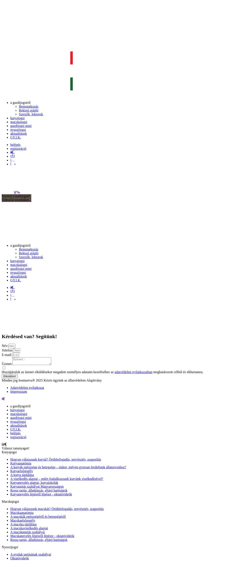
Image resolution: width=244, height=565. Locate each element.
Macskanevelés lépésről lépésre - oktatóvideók (42, 537)
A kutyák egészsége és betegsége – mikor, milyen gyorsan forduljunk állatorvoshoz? (68, 468)
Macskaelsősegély (22, 522)
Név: (5, 346)
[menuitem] (20, 102)
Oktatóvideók (19, 559)
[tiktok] (13, 164)
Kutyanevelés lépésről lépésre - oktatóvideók (41, 495)
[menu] (17, 192)
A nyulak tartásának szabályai (30, 555)
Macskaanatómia (21, 514)
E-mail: (7, 355)
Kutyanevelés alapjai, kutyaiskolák (34, 484)
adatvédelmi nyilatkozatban (133, 373)
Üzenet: (7, 365)
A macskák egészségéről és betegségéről (38, 518)
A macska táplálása (23, 525)
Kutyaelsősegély (21, 472)
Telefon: (7, 350)
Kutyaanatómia (20, 464)
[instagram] (12, 160)
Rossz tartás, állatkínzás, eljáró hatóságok (39, 491)
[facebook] (12, 156)
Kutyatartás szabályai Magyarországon (37, 488)
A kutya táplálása (22, 476)
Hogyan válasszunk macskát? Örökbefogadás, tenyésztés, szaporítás (57, 510)
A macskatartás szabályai (27, 533)
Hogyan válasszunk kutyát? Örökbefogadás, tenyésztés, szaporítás (55, 461)
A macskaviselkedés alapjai (29, 529)
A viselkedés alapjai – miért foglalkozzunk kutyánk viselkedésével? (56, 480)
